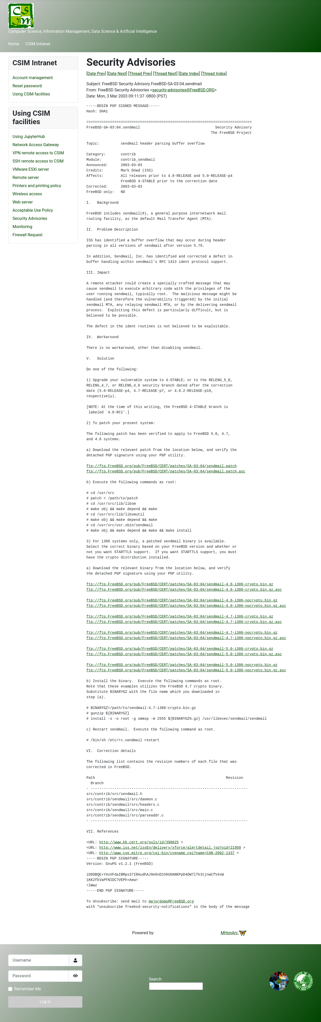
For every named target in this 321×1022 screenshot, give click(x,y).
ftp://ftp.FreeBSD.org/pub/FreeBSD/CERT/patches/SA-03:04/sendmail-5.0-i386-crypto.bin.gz (179, 649)
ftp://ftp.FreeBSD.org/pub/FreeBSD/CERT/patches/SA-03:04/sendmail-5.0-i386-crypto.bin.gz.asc (184, 654)
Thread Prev (140, 73)
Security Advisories (30, 218)
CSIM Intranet (38, 43)
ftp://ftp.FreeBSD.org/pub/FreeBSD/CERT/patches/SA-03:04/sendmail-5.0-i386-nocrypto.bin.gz (182, 665)
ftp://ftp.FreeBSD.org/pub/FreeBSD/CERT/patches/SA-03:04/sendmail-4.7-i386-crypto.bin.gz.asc (184, 622)
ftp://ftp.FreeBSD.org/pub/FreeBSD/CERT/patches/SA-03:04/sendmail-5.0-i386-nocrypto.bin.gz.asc (186, 670)
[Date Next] (117, 73)
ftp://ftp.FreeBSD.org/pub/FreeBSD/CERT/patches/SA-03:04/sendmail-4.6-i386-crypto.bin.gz (179, 584)
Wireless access (27, 193)
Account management (33, 77)
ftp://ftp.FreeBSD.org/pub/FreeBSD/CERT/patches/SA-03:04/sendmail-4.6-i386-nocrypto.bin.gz (182, 600)
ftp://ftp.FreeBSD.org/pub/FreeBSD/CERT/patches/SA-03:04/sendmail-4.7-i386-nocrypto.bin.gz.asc (186, 638)
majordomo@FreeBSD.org (171, 901)
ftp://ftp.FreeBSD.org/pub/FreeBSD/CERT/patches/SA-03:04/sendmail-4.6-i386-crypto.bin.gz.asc (184, 590)
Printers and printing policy (37, 185)
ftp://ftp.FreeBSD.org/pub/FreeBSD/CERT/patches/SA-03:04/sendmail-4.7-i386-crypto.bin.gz (179, 617)
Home (13, 43)
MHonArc (233, 932)
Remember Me (27, 988)
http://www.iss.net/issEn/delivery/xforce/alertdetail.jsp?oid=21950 (170, 848)
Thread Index (214, 73)
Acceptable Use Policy (33, 210)
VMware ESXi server (31, 169)
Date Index (189, 73)
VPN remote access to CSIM (38, 152)
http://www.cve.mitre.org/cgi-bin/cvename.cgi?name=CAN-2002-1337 (166, 853)
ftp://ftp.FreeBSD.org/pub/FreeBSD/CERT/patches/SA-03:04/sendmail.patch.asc (165, 471)
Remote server (26, 177)
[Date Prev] (96, 73)
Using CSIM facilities (31, 94)
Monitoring (22, 226)
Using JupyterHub (29, 136)
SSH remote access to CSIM (38, 161)
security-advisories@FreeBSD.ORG (183, 90)
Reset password (27, 85)
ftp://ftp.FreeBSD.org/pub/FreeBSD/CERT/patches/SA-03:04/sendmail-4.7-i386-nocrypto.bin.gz (182, 633)
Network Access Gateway (36, 144)
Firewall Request (27, 234)
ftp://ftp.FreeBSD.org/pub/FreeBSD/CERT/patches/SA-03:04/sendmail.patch (161, 466)
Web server (23, 202)
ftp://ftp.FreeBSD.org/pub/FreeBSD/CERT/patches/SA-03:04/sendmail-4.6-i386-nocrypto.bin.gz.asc (186, 606)
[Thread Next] (165, 73)
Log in (45, 1001)
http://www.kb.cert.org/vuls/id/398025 (139, 842)
